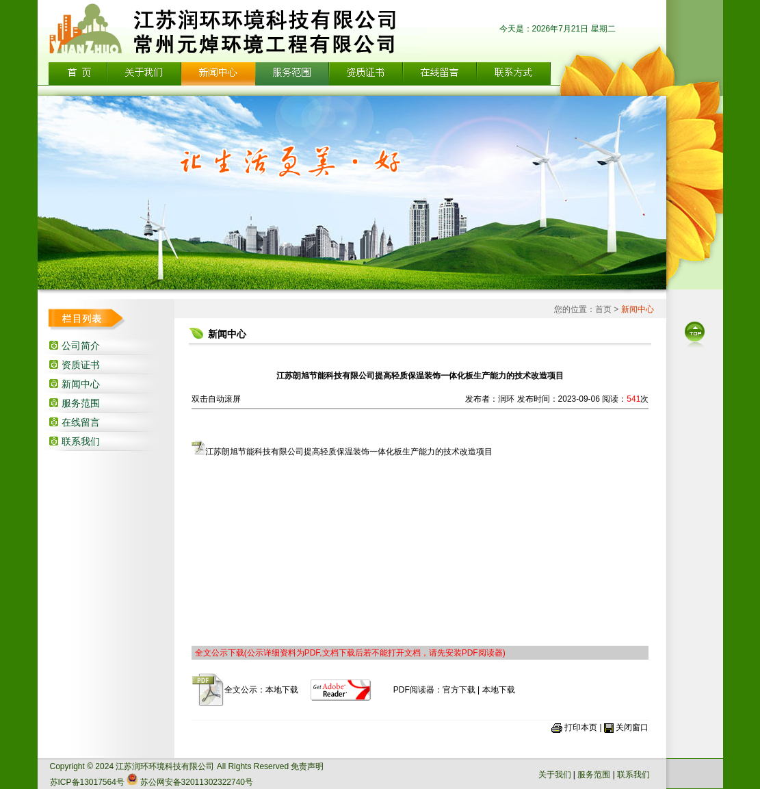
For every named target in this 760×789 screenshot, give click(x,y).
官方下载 (459, 690)
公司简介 (81, 345)
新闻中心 (81, 383)
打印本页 (580, 727)
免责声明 (307, 766)
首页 (603, 309)
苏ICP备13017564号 (87, 782)
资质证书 (81, 364)
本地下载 (281, 690)
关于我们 (554, 774)
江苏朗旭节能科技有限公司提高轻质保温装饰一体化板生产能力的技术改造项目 (342, 451)
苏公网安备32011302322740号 (196, 782)
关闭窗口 (632, 727)
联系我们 (81, 441)
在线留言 (81, 422)
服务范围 (81, 403)
